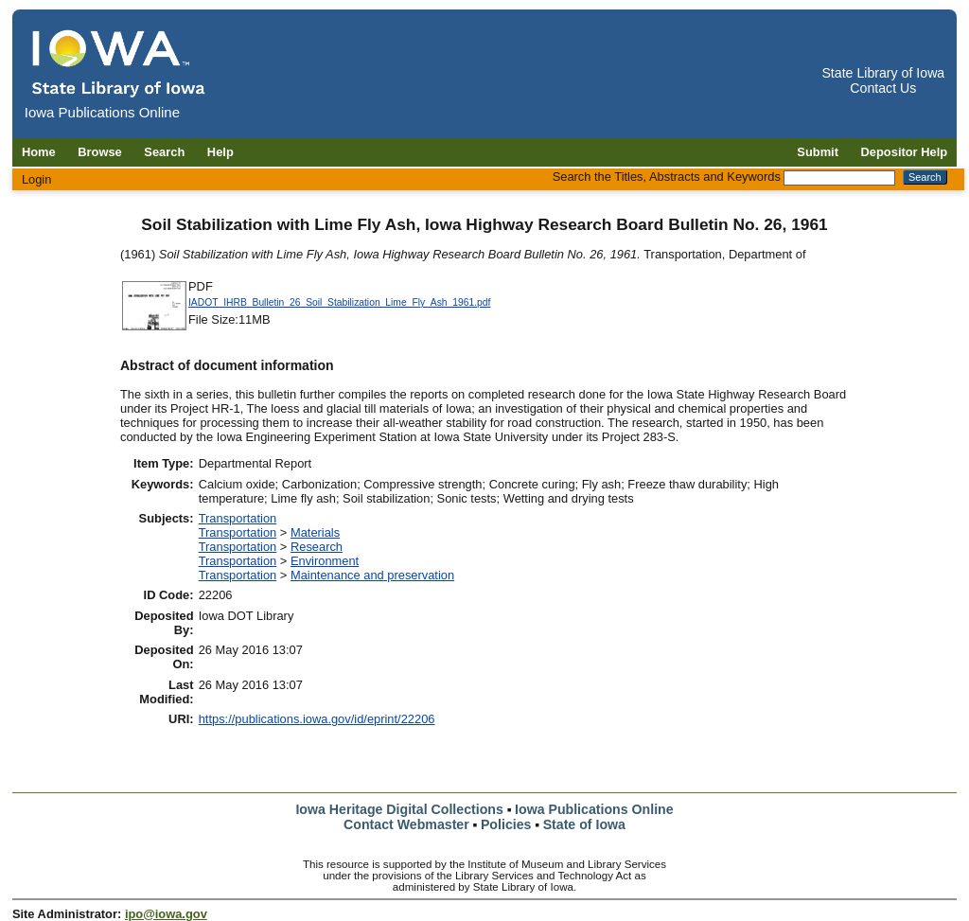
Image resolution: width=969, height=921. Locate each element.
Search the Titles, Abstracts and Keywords (667, 176)
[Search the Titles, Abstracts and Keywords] (839, 178)
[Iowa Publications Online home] (119, 63)
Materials (315, 532)
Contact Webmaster (406, 824)
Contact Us (883, 88)
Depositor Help (904, 152)
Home (39, 152)
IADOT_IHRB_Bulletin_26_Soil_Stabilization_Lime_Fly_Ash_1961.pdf (339, 302)
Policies (506, 824)
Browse (100, 152)
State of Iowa (584, 824)
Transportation (238, 518)
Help (220, 152)
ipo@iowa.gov (166, 914)
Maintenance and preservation (372, 575)
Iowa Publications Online (594, 809)
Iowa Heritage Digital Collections (398, 809)
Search (164, 152)
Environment (325, 561)
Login (37, 179)
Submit (817, 152)
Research (317, 547)
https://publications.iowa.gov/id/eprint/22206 (317, 719)
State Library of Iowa (882, 72)
